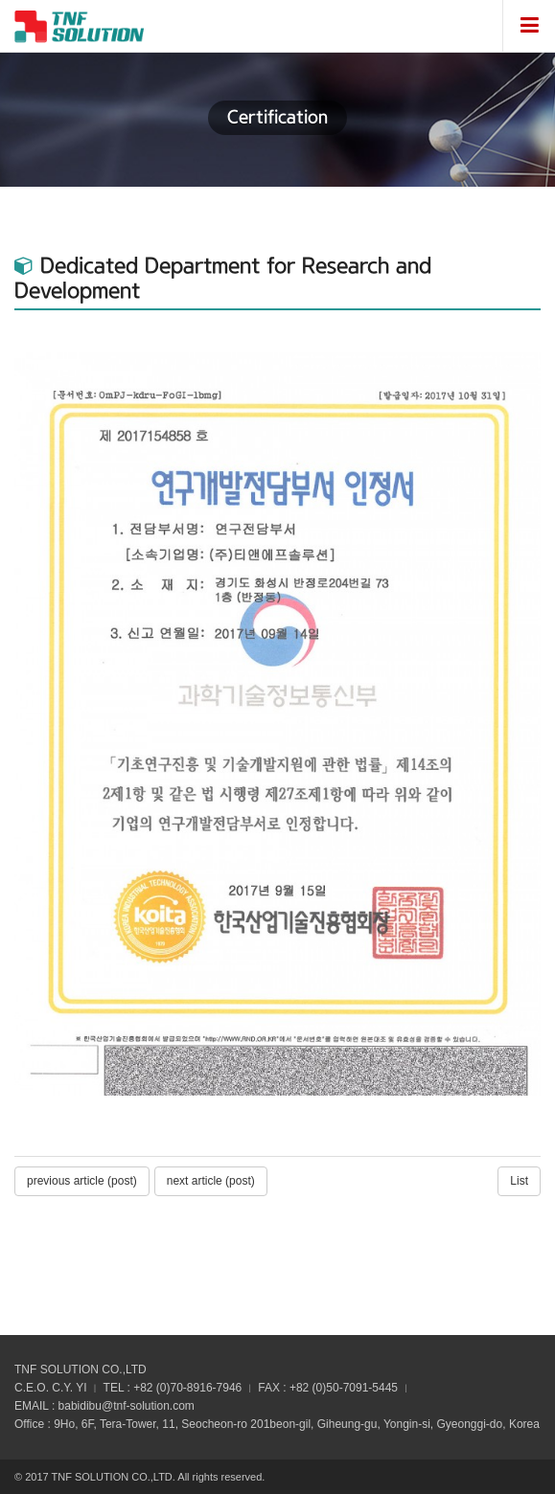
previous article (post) (82, 1181)
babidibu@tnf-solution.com (126, 1406)
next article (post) (211, 1181)
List (519, 1181)
